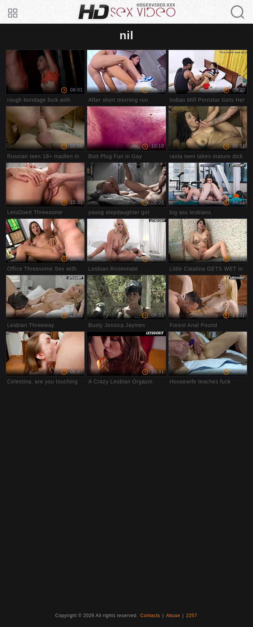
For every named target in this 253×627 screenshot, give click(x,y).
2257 (191, 615)
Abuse (173, 615)
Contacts (150, 615)
